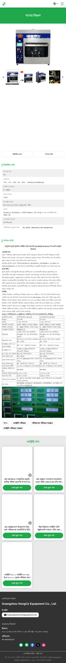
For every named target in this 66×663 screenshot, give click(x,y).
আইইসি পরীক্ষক (19, 423)
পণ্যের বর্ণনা (49, 154)
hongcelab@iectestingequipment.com (20, 615)
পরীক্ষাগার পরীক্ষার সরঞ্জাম (42, 423)
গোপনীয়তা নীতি (28, 654)
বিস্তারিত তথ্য (17, 154)
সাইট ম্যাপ (39, 654)
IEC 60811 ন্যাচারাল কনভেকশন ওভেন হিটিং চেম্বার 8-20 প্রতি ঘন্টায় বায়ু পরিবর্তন (49, 480)
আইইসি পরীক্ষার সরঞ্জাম (13, 428)
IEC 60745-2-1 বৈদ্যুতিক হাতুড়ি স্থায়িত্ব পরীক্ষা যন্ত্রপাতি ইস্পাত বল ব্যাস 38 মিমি (17, 480)
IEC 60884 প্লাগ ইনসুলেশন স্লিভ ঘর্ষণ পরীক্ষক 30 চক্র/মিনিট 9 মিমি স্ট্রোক (17, 528)
